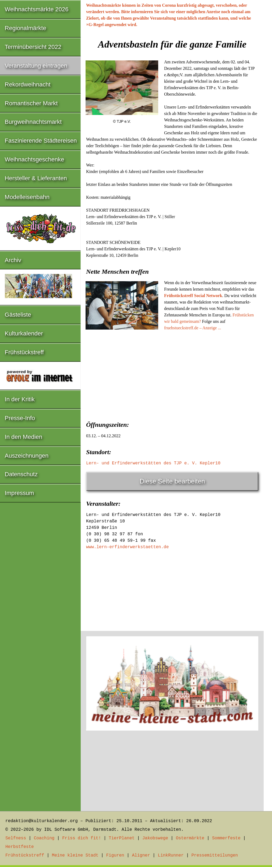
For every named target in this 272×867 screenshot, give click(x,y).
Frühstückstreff (24, 352)
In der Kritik (20, 399)
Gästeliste (18, 314)
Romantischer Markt (31, 103)
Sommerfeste (226, 838)
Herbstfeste (19, 846)
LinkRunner (171, 855)
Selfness (15, 838)
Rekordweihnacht (28, 84)
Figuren (115, 855)
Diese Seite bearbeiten (172, 481)
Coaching (44, 838)
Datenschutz (21, 474)
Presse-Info (20, 418)
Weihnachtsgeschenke (34, 159)
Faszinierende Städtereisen (41, 140)
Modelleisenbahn (27, 197)
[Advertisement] (172, 374)
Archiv (13, 260)
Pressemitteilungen (214, 855)
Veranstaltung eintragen (36, 65)
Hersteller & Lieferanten (36, 178)
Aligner (141, 855)
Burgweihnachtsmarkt (33, 121)
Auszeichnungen (27, 455)
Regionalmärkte (25, 28)
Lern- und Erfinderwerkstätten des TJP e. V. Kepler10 (153, 463)
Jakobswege (155, 838)
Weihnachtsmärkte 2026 (37, 9)
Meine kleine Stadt (75, 855)
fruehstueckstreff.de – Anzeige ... (192, 328)
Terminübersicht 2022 (33, 47)
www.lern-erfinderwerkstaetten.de (127, 547)
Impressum (19, 493)
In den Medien (23, 437)
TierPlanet (122, 838)
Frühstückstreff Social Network (193, 295)
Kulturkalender (24, 333)
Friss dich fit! (81, 838)
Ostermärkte (190, 838)
